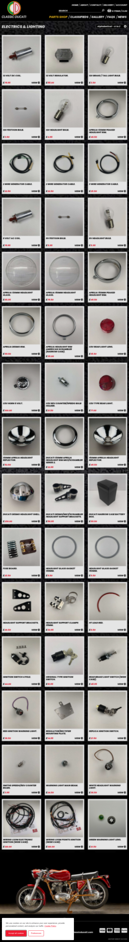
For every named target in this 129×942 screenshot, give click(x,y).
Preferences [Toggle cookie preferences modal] (36, 933)
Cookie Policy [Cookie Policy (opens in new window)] (50, 926)
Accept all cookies (16, 933)
